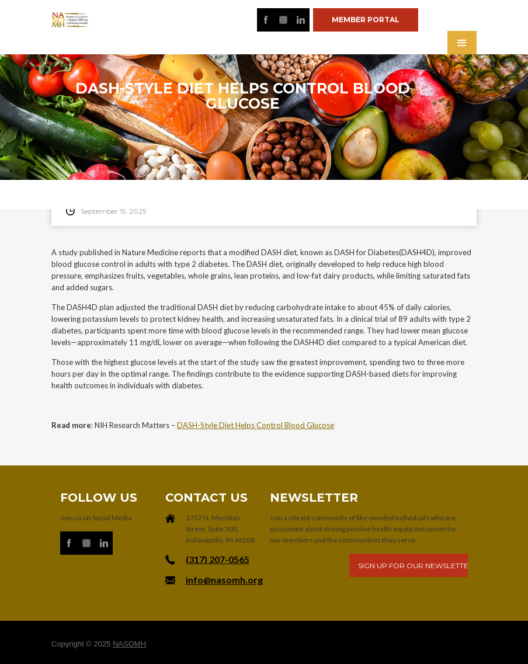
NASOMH (129, 643)
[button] (462, 42)
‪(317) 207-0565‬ (217, 559)
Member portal (366, 19)
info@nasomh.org (224, 579)
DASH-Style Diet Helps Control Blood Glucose (255, 425)
